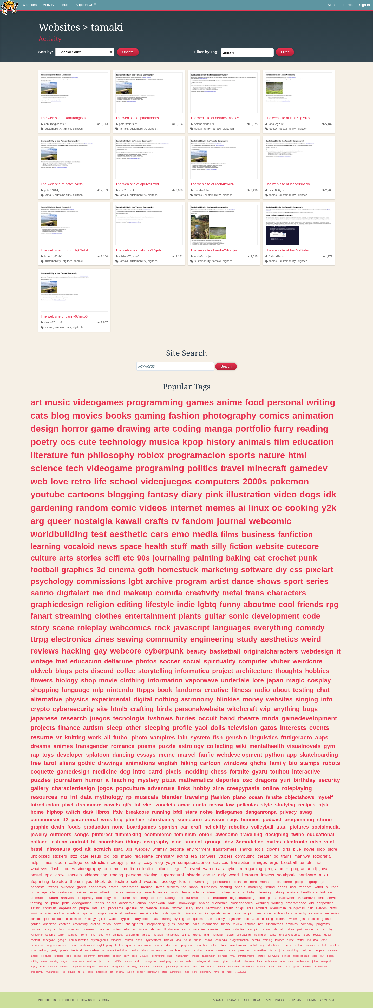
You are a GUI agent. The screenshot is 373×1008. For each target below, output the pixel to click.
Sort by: (45, 51)
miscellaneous (301, 955)
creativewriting (143, 945)
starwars (207, 856)
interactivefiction (117, 950)
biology (67, 680)
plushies (136, 819)
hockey (224, 892)
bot (260, 924)
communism (45, 819)
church (129, 940)
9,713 (102, 124)
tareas (216, 961)
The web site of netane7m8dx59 (215, 118)
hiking (188, 763)
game (102, 428)
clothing (132, 680)
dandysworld (87, 945)
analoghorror (134, 924)
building (267, 919)
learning (46, 546)
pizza (169, 780)
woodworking (321, 966)
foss (237, 913)
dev (229, 841)
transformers (225, 849)
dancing (123, 754)
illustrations (171, 929)
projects (43, 727)
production (96, 827)
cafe (84, 856)
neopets (319, 950)
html (297, 455)
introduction (45, 804)
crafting (142, 708)
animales (38, 898)
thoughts (288, 670)
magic (295, 680)
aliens (67, 763)
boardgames (141, 827)
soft (246, 919)
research (74, 718)
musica (164, 442)
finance (69, 727)
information (165, 680)
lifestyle (159, 604)
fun (77, 455)
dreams (41, 746)
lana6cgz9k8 (274, 124)
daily (126, 955)
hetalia (256, 940)
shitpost (117, 934)
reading (313, 428)
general (131, 908)
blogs (63, 670)
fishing (279, 892)
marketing (219, 569)
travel (232, 468)
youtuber (201, 945)
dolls (218, 727)
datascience (77, 961)
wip (265, 708)
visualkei (144, 955)
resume (42, 737)
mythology (109, 797)
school (123, 481)
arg (37, 521)
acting (182, 856)
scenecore (190, 819)
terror (61, 934)
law (230, 804)
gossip (296, 966)
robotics (238, 827)
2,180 (102, 256)
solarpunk (326, 961)
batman (281, 919)
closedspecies (242, 903)
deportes (228, 780)
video (285, 494)
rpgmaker (234, 919)
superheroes (274, 924)
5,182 (327, 124)
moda (270, 718)
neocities (199, 929)
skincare (67, 887)
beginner (145, 966)
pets (81, 670)
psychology (52, 581)
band (227, 718)
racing (170, 898)
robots (331, 763)
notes (117, 929)
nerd (253, 882)
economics (97, 887)
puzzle (167, 746)
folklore (279, 940)
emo (180, 534)
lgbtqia (313, 882)
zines (104, 639)
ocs (67, 442)
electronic (295, 841)
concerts (184, 924)
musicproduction (234, 929)
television (242, 727)
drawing (133, 428)
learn (186, 892)
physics (77, 699)
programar (301, 868)
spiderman (132, 934)
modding (196, 771)
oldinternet (271, 961)
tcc (183, 887)
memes (220, 508)
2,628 (177, 190)
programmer (276, 868)
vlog (159, 862)
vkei (148, 804)
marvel (187, 754)
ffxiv (118, 812)
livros (160, 887)
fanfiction (295, 534)
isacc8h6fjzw (275, 190)
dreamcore (88, 804)
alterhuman (278, 908)
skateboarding (319, 754)
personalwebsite (199, 708)
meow (216, 804)
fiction (240, 546)
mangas (100, 913)
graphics (77, 569)
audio (199, 804)
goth (146, 569)
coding (186, 428)
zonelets (165, 804)
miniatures (103, 966)
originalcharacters (270, 651)
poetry (44, 442)
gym (329, 746)
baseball (289, 862)
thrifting (36, 903)
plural (272, 898)
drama (114, 887)
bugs (310, 708)
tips (288, 966)
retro (81, 481)
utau (281, 827)
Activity (48, 5)
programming (155, 402)
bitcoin (164, 868)
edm (93, 892)
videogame (109, 468)
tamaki (67, 128)
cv (141, 908)
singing (307, 699)
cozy (148, 862)
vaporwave (201, 680)
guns (171, 924)
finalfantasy (182, 955)
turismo (192, 898)
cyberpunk (163, 650)
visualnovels (304, 746)
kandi (319, 887)
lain (182, 737)
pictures (299, 827)
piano (239, 797)
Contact (327, 1000)
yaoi (201, 727)
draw (59, 875)
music (57, 402)
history (220, 442)
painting (208, 557)
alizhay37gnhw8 (127, 256)
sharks (245, 849)
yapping (248, 913)
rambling (292, 950)
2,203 (327, 190)
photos (146, 661)
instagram (218, 934)
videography (89, 868)
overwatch (273, 955)
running (161, 812)
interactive (306, 771)
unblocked (40, 856)
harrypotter (141, 919)
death (57, 827)
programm (89, 955)
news (107, 546)
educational (320, 834)
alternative (46, 699)
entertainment (150, 616)
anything (286, 708)
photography (229, 415)
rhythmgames (99, 940)
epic (49, 875)
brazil (172, 903)
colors (111, 903)
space (131, 546)
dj (315, 868)
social (192, 661)
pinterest (102, 834)
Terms (310, 1000)
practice (313, 919)
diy (281, 569)
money (253, 699)
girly (222, 875)
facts (273, 950)
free (36, 763)
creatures (46, 955)
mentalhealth (266, 746)
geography (156, 841)
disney (197, 934)
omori (205, 834)
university (189, 913)
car (184, 827)
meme (167, 754)
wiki (241, 746)
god (77, 849)
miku (323, 875)
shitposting (325, 903)
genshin (236, 737)
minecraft (266, 468)
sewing (130, 639)
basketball (225, 651)
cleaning (264, 892)
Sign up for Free (340, 5)
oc (277, 508)
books (118, 415)
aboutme (260, 604)
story (40, 627)
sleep (114, 727)
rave (216, 971)
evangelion (37, 945)
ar (223, 971)
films (230, 534)
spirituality (220, 661)
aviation (321, 908)
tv (175, 521)
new (73, 945)
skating (151, 875)
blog (60, 415)
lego (177, 868)
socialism (240, 882)
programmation (239, 940)
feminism (185, 834)
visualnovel (307, 898)
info (327, 699)
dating (187, 950)
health (156, 546)
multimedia (124, 868)
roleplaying (297, 788)
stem (290, 961)
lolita (118, 849)
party (54, 950)
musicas (58, 955)
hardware (307, 875)
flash (54, 868)
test (99, 534)
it (339, 651)
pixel (67, 804)
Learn (64, 5)
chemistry (165, 856)
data (86, 797)
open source (66, 1000)
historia (193, 875)
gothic (86, 763)
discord (102, 670)
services (220, 862)
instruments (248, 966)
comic (123, 508)
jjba (302, 919)
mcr (317, 862)
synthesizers (153, 940)
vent (329, 841)
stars (191, 812)
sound (270, 887)
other (133, 727)
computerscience (194, 862)
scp (249, 950)
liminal (143, 929)
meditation (260, 934)
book (164, 689)
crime (290, 940)
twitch (73, 812)
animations (140, 763)
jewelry (39, 834)
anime (229, 402)
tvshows (160, 718)
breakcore (137, 812)
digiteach (228, 128)
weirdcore (307, 661)
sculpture (52, 903)
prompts (222, 955)
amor (184, 804)
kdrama (238, 892)
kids (100, 934)
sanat (273, 934)
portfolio (253, 428)
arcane (271, 966)
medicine (105, 771)
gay (100, 650)
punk (308, 557)
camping (254, 929)
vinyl (262, 945)
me (97, 592)
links (184, 788)
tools (259, 849)
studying (285, 804)
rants (333, 908)
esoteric (64, 924)
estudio (250, 924)
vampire (72, 934)
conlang (59, 929)
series (317, 581)
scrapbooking (155, 924)
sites (249, 908)
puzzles (41, 780)
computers (217, 481)
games (200, 402)
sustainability (53, 128)
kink (108, 961)
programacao (296, 903)
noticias (158, 934)
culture (43, 557)
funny (230, 604)
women (177, 908)
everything (272, 627)
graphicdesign (57, 604)
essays (146, 754)
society (220, 919)
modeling (255, 887)
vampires (162, 737)
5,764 (177, 124)
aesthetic (128, 534)
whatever (39, 868)
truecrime (284, 882)
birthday (304, 780)
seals (230, 934)
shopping (45, 689)
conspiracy (85, 898)
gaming (150, 415)
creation (151, 908)
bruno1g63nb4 (51, 256)
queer (59, 521)
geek (241, 950)
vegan (64, 961)
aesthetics (279, 639)
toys (48, 754)
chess (219, 771)
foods (74, 827)
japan (275, 680)
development (275, 616)
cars (159, 534)
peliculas (247, 804)
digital (142, 699)
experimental (110, 699)
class (267, 929)
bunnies (250, 819)
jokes (315, 961)
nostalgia (93, 521)
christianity (161, 819)
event (195, 868)
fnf (73, 797)
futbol (121, 737)
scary (189, 908)
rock (162, 627)
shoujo (261, 955)
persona (133, 875)
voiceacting (244, 934)
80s (129, 849)
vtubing (198, 950)
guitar (215, 616)
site (102, 708)
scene (63, 627)
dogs (310, 494)
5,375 (252, 124)
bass (134, 955)
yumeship (37, 934)
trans (254, 592)
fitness (241, 689)
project (222, 670)
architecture (254, 670)
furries (185, 718)
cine (176, 841)
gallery (40, 788)
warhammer (302, 961)
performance (305, 929)
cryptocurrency (41, 929)
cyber (232, 868)
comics (274, 415)
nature (271, 455)
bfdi (177, 812)
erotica (95, 924)
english (168, 763)
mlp (98, 689)
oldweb (42, 670)
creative (216, 689)
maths (273, 841)
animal (186, 934)
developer (70, 754)
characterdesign (73, 788)
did (311, 903)
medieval (115, 913)
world (175, 892)
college (75, 862)
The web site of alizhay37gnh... (139, 250)
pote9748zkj (50, 190)
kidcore (326, 892)
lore (258, 680)
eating (35, 908)
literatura (250, 875)
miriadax (116, 940)
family (278, 763)
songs (81, 834)
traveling (196, 797)
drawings (110, 763)
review (237, 924)
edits (195, 971)
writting (277, 903)
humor (93, 780)
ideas (211, 892)
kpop (192, 442)
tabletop (59, 881)
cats (39, 415)
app (292, 754)
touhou (279, 771)
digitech (78, 128)
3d (101, 569)
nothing (166, 699)
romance (122, 746)
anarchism (111, 841)
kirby (251, 892)
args (274, 862)
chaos (208, 940)
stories (88, 557)
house (187, 940)
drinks (210, 966)
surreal (164, 908)
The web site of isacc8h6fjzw (287, 184)
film (282, 442)
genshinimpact (221, 913)
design (45, 428)
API (268, 1000)
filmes (46, 862)
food (254, 402)
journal (231, 521)
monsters (267, 882)
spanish (168, 827)
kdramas (129, 929)
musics (134, 950)
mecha (120, 971)
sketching (140, 898)
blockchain (73, 919)
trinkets (173, 887)
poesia (64, 950)
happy (34, 966)
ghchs (258, 763)
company (306, 924)
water (113, 919)
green (81, 887)
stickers (60, 856)
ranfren (307, 966)
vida (178, 940)
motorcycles (149, 961)
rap (35, 754)
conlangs (52, 966)
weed (234, 875)
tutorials (57, 919)
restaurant (66, 892)
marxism (310, 945)
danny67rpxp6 (51, 322)
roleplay (92, 627)
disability (273, 945)
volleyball (262, 827)
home (37, 812)
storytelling (155, 670)
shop (88, 680)
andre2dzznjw (201, 256)
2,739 (102, 190)
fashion (184, 415)
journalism (68, 780)
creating (213, 929)
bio (293, 763)
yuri (285, 780)
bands (205, 898)
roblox (150, 455)
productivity (37, 971)
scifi (112, 557)
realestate (143, 856)
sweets (220, 950)
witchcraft (242, 708)
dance (243, 581)
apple (139, 940)
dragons (266, 780)
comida (168, 592)
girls (286, 849)
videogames (98, 402)
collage (39, 841)
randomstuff (208, 955)
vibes (314, 955)
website (270, 546)
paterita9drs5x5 (127, 124)
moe (187, 971)
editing (129, 604)
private (71, 971)
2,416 (252, 190)
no (63, 797)
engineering (212, 639)
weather (151, 881)
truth (209, 919)
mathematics (196, 780)
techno (121, 881)
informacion (210, 924)
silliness (286, 955)
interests (293, 727)
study (247, 639)
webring (54, 961)
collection (146, 868)
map (229, 971)
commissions (101, 581)
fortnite (239, 771)
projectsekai (240, 972)
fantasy (163, 494)
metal (232, 592)
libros (102, 812)
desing (77, 955)
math (199, 546)
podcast (272, 819)
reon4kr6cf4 (200, 190)
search (150, 892)
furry (284, 428)
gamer (209, 875)
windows (235, 763)
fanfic (206, 754)
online (271, 788)
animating (333, 950)
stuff (179, 546)
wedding (262, 903)
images (260, 862)
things (133, 841)
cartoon (210, 763)
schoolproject (40, 919)
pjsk (323, 804)
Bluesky (103, 1000)
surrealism (208, 887)
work (94, 737)
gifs (127, 804)
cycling (179, 919)
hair (310, 908)
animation (313, 415)
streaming (73, 616)
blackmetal (101, 971)
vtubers (225, 856)
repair (231, 950)
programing (159, 468)
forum (184, 881)
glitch (102, 919)
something (260, 950)
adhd (253, 945)
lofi (111, 971)
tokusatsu (233, 966)
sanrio (42, 592)
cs (317, 929)
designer (306, 950)
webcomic (270, 521)
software (257, 569)
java (324, 868)
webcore (125, 650)
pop (107, 868)
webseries (332, 913)
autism (93, 727)
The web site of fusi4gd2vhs (287, 250)
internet (186, 508)
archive (159, 581)
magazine (264, 913)
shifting (34, 961)
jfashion (220, 797)
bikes (290, 929)
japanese (44, 718)
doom (60, 862)
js (323, 882)
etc (128, 557)
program (191, 581)
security (329, 780)
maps (193, 887)
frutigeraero (296, 737)
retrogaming (251, 868)
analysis (67, 898)
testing (303, 689)
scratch (102, 849)
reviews (45, 650)
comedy (310, 627)
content (35, 940)
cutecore (303, 546)
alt (88, 849)
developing (165, 961)
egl (103, 908)
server (118, 924)
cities (164, 971)
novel (309, 849)
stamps (310, 763)
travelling (251, 834)
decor (327, 934)
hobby (201, 788)
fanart (41, 616)
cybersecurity (73, 708)
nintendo (120, 689)
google (62, 940)
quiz (129, 945)
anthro (189, 961)
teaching (123, 780)
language (76, 689)
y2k (329, 508)
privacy (288, 812)
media (205, 534)
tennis (99, 903)
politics (202, 468)
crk (108, 934)
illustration (248, 494)
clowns (273, 849)
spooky (117, 955)
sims (33, 950)
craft (196, 827)
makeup (137, 592)
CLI (246, 1000)
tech (75, 468)
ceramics (315, 913)
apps (321, 737)
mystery (148, 780)
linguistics (264, 737)
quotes (197, 919)
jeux (101, 961)
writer (293, 919)
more (44, 961)
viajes (209, 950)
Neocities (45, 1000)
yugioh (130, 971)
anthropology (283, 913)
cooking (302, 508)
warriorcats (213, 868)
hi (327, 887)
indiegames (229, 812)
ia (103, 950)
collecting (220, 746)
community (166, 639)
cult (322, 955)
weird (311, 639)
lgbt (136, 581)
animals (254, 442)
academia (126, 903)
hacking (76, 650)
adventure (161, 788)
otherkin (106, 892)
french (84, 934)
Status (295, 1000)
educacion (85, 661)
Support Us (86, 5)
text (180, 898)
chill (321, 898)
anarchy (300, 913)
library (228, 908)
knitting (75, 737)
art (36, 402)
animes (63, 746)
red (63, 971)
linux (258, 508)
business (258, 534)
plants (190, 616)
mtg (206, 934)
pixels (173, 771)
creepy (117, 862)
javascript (191, 627)
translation (241, 862)
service (332, 898)
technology (122, 442)
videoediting (96, 875)
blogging (126, 494)
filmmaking (128, 834)
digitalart (73, 592)
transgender (92, 746)
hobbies (317, 670)
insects (267, 875)
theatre (248, 718)
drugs (240, 908)
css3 (324, 940)
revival (317, 934)
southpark (286, 875)
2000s (255, 481)
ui (79, 971)
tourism (156, 898)
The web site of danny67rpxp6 (64, 316)
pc (276, 856)
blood (306, 934)
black (170, 955)
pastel (36, 875)
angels (240, 887)
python (274, 754)
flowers (42, 680)
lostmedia (221, 940)
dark (88, 812)
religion (100, 604)
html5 (118, 708)
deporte (177, 849)
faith (202, 966)
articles (146, 934)
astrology (191, 746)
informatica (192, 670)
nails (196, 924)
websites (279, 699)
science (47, 468)
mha (232, 955)
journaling (171, 557)
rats (95, 908)
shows (269, 581)
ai (242, 508)
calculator (175, 950)
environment (198, 849)
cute (87, 442)
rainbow (128, 961)
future (198, 940)
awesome (226, 834)
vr (59, 737)
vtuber (280, 661)
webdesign (317, 651)
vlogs (158, 945)
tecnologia (129, 718)
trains (286, 856)
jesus (96, 856)
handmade (172, 934)
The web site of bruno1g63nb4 (64, 250)
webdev (142, 849)
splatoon (97, 754)
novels (112, 804)
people (300, 882)
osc (247, 780)
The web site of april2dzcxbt (137, 184)
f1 (185, 868)
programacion (196, 455)
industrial (312, 940)
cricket (82, 892)
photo (139, 737)
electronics (71, 639)
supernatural (172, 875)
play (330, 929)
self (195, 966)
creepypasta (243, 788)
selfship (50, 934)
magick (34, 955)
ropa (334, 887)
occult (207, 718)
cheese (195, 955)
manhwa (302, 856)
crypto (40, 708)
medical (147, 887)
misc (315, 841)
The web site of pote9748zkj (62, 184)
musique (178, 961)
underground (203, 961)
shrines (155, 929)
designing (277, 834)
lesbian (58, 841)
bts (115, 856)
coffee (126, 670)
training (267, 940)
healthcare (309, 892)
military (43, 950)
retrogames (297, 908)
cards (186, 929)
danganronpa (261, 812)
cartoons (86, 494)
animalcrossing (238, 945)
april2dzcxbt (125, 190)
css (296, 569)
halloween (287, 898)
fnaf (61, 661)
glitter (225, 961)
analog (204, 903)
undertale (235, 680)
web (39, 481)
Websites (29, 5)
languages (231, 627)
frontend (76, 950)
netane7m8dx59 (202, 124)
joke (281, 950)
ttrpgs (145, 689)
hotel (280, 966)
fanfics (119, 945)
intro (139, 771)
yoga (170, 862)
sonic (239, 616)
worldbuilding (59, 534)
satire (213, 945)
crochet (282, 557)
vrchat (322, 945)
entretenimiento (246, 955)
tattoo (107, 924)
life (100, 481)
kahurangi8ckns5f (53, 124)
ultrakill (168, 940)
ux (188, 919)
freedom (305, 887)
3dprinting (40, 881)
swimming (200, 882)
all (107, 737)
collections (248, 961)
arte (161, 428)
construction (96, 862)
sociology (103, 898)
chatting (226, 887)
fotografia (322, 856)
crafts (156, 521)
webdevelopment (239, 754)
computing (245, 856)
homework (157, 903)
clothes (108, 616)
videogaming (82, 903)
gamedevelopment (309, 718)
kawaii (128, 521)
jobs (68, 955)
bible (261, 898)
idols (223, 945)
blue (297, 849)
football (44, 569)
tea (194, 856)
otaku (156, 919)
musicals (146, 797)
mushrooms (52, 971)
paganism (187, 945)
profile (182, 727)
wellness (131, 913)
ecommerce (158, 834)
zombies (91, 961)
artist (219, 581)
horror (75, 428)
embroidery (92, 950)
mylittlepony (104, 945)
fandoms (188, 689)
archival (221, 966)
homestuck (178, 569)
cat (259, 557)
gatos (268, 727)
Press (280, 1000)
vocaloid (79, 546)
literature (49, 455)
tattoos (53, 887)
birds (164, 708)
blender (171, 797)
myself (325, 797)
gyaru (259, 771)
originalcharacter (57, 945)
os (323, 929)
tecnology (132, 966)
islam (144, 950)
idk (330, 494)
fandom (198, 521)
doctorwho (153, 971)
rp (129, 797)
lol (137, 804)
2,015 (252, 256)
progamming (299, 819)
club (42, 966)
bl (93, 841)
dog (125, 771)
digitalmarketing (242, 898)
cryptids (125, 919)
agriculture (176, 971)
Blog (257, 1000)
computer (253, 661)
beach (330, 955)
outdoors (60, 834)
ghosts (326, 919)
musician (185, 966)
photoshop (172, 966)
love (59, 481)
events (319, 727)
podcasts (38, 887)
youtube (48, 494)
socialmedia (326, 827)
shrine (324, 819)
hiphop (55, 812)
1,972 (327, 256)
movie (108, 680)
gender (140, 971)
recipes (306, 804)
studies (64, 966)
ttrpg (39, 639)
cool (287, 604)
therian (76, 881)
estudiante (122, 898)
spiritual (235, 961)
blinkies (228, 699)
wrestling (112, 819)
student (193, 841)
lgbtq (207, 604)
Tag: (206, 51)
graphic (39, 827)
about (281, 689)
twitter (300, 940)
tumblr (305, 862)
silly (218, 546)
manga (218, 428)
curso (141, 903)
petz (65, 903)
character (103, 929)
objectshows (299, 797)
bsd (293, 887)
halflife (117, 961)
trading (116, 875)
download (158, 966)
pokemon (289, 481)
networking (213, 908)
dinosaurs (58, 849)
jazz (73, 856)
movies (88, 415)
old (107, 856)
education (313, 442)
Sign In (364, 5)
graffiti (175, 913)
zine (218, 788)
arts (66, 557)
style (266, 804)
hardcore (220, 898)
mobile (203, 913)
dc (110, 881)
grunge (213, 841)
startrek (278, 929)
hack (259, 961)
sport (293, 581)
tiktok (100, 881)
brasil (37, 849)
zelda (298, 945)
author (163, 892)
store (332, 849)
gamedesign (73, 771)
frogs (199, 908)
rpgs (232, 819)
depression (67, 908)
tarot (50, 763)
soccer (170, 661)
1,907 (102, 322)
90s (143, 557)
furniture (36, 913)
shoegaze (49, 940)
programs (323, 924)
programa (115, 908)
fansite (274, 797)
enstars (292, 892)
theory (225, 924)
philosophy (111, 455)
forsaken (88, 929)
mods (164, 913)
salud (136, 881)
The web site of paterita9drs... (138, 118)
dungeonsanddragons (83, 966)
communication (78, 940)
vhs (53, 892)
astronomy (197, 699)
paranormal (84, 819)
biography (205, 971)
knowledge (187, 903)
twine (297, 834)
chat (323, 689)
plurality (133, 862)
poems (147, 746)
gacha (87, 913)
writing (320, 402)
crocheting (80, 924)
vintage (42, 661)
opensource (220, 882)
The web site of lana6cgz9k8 (287, 118)
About (218, 1000)
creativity (202, 592)
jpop (321, 849)
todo (137, 961)
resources (44, 797)
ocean (256, 797)
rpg (332, 604)
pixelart (319, 569)
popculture (130, 788)
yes (89, 881)
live (93, 934)
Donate (233, 1000)
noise (206, 812)
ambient (261, 908)
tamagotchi (104, 955)
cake (90, 971)
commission (158, 950)
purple (84, 908)
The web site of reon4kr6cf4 (212, 184)
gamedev (309, 468)
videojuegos (166, 481)
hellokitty (215, 827)
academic (73, 913)
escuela (74, 875)
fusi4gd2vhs (274, 256)
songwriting (158, 955)
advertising (171, 945)
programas (129, 887)
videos (153, 508)
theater (264, 856)
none (118, 827)
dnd (113, 592)
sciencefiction (54, 913)
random (92, 508)
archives (292, 924)
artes (119, 892)
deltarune (118, 661)
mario (126, 856)
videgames (118, 966)
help (35, 862)
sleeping (157, 727)
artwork (198, 892)
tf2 (65, 819)
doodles (334, 945)
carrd (155, 771)
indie (186, 604)
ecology (169, 881)
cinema (121, 569)
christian (49, 908)
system (200, 737)
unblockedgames (289, 934)
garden (36, 924)
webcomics (130, 627)
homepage (39, 892)
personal (285, 402)
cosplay (319, 680)
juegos (100, 718)
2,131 (177, 256)
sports (241, 455)
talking (167, 919)
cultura (53, 898)
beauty (196, 651)
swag (306, 812)
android (79, 841)
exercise (287, 945)
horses (68, 868)
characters (286, 592)
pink (214, 494)
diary (191, 494)
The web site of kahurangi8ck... (65, 118)
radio (262, 689)
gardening (52, 508)
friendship (220, 903)
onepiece (49, 924)
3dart (255, 919)
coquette (42, 771)
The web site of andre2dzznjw (213, 250)
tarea (282, 961)
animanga (133, 892)
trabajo (261, 966)
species (73, 929)
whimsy (160, 849)
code (311, 616)
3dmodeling (250, 841)
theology (90, 919)
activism (214, 819)
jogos (105, 788)
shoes (282, 887)
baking (238, 557)
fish (218, 737)
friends (310, 604)
